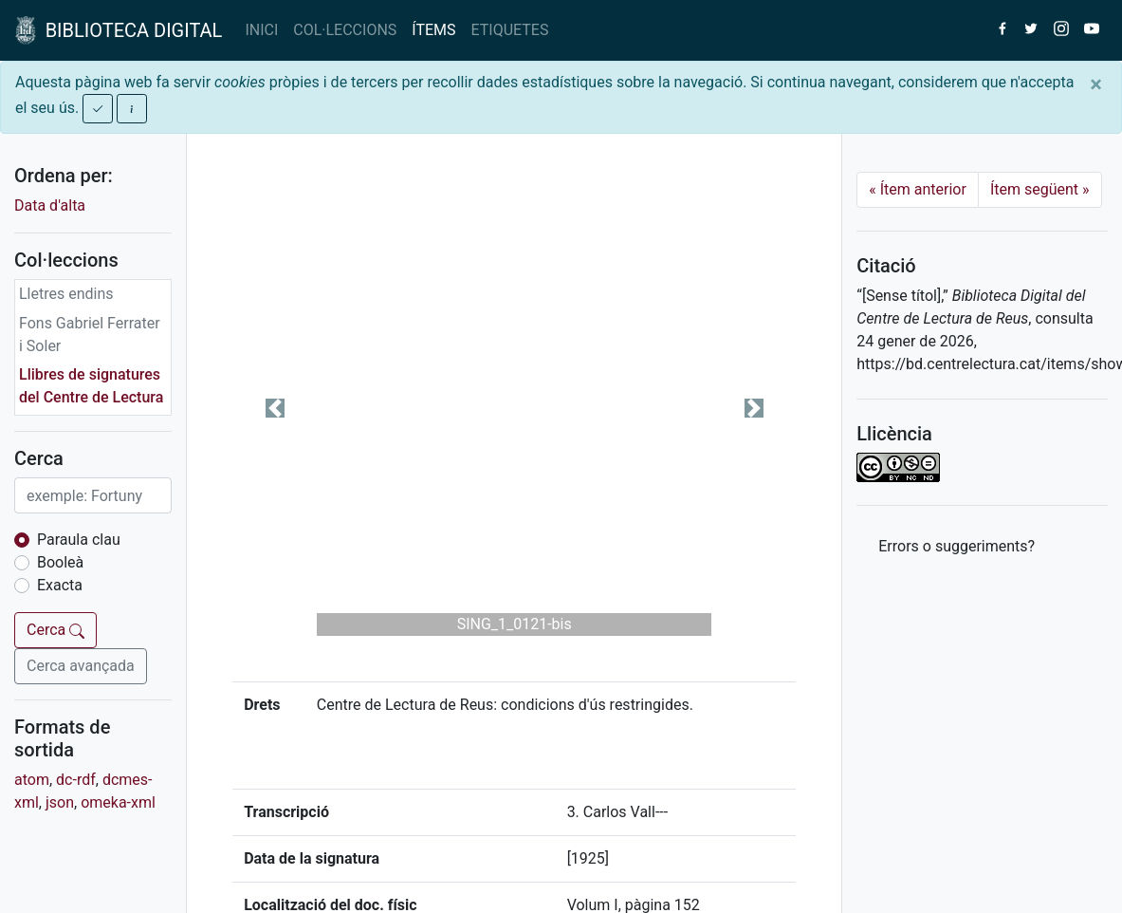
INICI (261, 30)
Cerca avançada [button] (81, 666)
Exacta (60, 585)
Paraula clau (78, 540)
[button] (274, 407)
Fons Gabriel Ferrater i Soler (89, 334)
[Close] (1096, 84)
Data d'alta (49, 205)
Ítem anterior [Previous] (917, 189)
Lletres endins (66, 294)
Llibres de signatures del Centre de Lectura (91, 385)
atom (31, 780)
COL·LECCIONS (344, 30)
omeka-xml (118, 802)
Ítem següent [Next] (1040, 189)
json (60, 802)
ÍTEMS (433, 30)
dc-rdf (76, 780)
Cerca (55, 630)
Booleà (60, 562)
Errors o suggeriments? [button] (956, 546)
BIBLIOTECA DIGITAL (118, 30)
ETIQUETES (510, 30)
